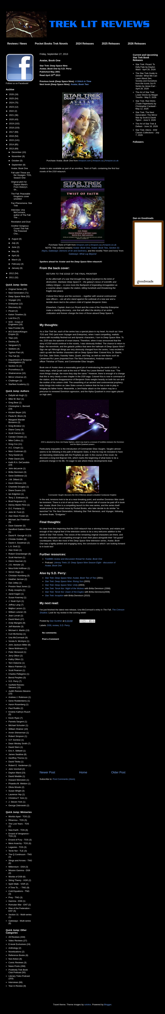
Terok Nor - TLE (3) (17, 851)
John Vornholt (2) (16, 769)
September (17, 164)
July (14, 243)
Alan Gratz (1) (15, 550)
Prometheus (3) (15, 369)
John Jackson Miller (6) (19, 645)
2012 (12, 273)
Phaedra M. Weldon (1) (19, 783)
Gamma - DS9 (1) (16, 901)
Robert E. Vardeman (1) (19, 765)
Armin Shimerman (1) (18, 732)
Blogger (107, 1004)
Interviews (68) (15, 982)
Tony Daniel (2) (15, 455)
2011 (12, 277)
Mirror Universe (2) (17, 377)
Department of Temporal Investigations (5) (19, 361)
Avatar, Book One (19, 168)
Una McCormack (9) (18, 637)
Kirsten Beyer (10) (17, 412)
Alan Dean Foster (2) (18, 516)
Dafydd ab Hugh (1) (17, 395)
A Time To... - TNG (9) (18, 887)
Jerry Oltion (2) (15, 655)
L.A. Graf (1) (14, 546)
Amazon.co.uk (111, 160)
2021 (12, 115)
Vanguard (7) (14, 345)
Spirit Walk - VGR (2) (18, 884)
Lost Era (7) (14, 318)
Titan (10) (12, 338)
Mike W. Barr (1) (16, 399)
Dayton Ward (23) (16, 772)
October (16, 160)
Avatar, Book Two (80, 84)
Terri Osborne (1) (16, 663)
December (17, 152)
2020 (12, 119)
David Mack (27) (16, 619)
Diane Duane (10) (16, 490)
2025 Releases (111, 43)
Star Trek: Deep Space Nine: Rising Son (64, 581)
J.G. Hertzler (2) (16, 564)
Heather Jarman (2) (17, 579)
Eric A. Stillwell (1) (17, 750)
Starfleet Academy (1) (18, 384)
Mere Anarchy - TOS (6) (19, 843)
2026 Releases (137, 43)
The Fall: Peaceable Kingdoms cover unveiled (20, 196)
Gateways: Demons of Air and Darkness (68, 251)
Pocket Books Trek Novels (51, 43)
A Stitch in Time (83, 81)
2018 (12, 127)
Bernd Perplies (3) (17, 677)
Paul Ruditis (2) (15, 708)
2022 (12, 111)
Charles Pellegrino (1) (18, 674)
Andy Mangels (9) (16, 623)
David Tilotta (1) (15, 761)
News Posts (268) (16, 966)
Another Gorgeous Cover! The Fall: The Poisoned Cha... (20, 230)
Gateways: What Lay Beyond (82, 254)
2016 (12, 136)
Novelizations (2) (16, 951)
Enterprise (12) (15, 303)
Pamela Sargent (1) (17, 721)
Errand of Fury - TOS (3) (20, 839)
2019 (12, 123)
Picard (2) (13, 311)
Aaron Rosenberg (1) (18, 704)
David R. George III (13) (19, 535)
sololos (87, 1004)
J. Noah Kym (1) (16, 601)
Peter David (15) (16, 458)
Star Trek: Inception (54, 595)
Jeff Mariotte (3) (15, 626)
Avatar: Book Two (99, 248)
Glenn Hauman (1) (17, 561)
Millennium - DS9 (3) (18, 867)
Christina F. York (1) (17, 798)
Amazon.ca (98, 160)
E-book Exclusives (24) (19, 944)
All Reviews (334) (16, 937)
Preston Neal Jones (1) (19, 586)
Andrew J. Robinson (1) (19, 697)
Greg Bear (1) (14, 402)
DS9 (49, 625)
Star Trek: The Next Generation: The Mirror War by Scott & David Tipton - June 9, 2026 (146, 116)
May (14, 251)
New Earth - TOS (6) (18, 830)
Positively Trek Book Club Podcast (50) (18, 971)
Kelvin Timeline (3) (17, 314)
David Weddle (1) (16, 776)
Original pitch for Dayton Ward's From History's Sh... (19, 186)
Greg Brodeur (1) (16, 426)
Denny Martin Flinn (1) (19, 505)
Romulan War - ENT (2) (19, 904)
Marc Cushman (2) (17, 451)
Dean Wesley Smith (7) (19, 743)
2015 (12, 140)
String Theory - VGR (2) (19, 880)
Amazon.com (84, 160)
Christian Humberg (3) (19, 575)
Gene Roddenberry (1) (19, 701)
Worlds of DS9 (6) (16, 876)
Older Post (118, 772)
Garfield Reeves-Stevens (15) (16, 686)
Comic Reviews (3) (17, 962)
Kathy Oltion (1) (15, 659)
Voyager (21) (14, 300)
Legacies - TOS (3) (17, 847)
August (15, 239)
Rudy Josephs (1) (16, 590)
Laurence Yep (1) (16, 794)
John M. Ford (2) (16, 512)
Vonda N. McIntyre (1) (18, 641)
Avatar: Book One (81, 248)
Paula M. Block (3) (17, 416)
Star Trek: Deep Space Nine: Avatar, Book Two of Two (70, 578)
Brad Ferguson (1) (17, 501)
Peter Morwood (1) (17, 652)
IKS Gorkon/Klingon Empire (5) (17, 333)
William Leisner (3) (17, 612)
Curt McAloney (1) (17, 634)
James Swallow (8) (17, 754)
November (17, 156)
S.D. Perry (65, 625)
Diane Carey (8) (16, 429)
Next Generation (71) (18, 293)
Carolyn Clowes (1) (17, 437)
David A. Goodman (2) (19, 543)
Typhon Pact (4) (16, 352)
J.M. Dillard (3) (15, 479)
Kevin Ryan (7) (15, 718)
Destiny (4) (13, 341)
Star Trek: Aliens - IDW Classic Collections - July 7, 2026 (147, 132)
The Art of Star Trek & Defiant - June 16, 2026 (146, 125)
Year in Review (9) (17, 986)
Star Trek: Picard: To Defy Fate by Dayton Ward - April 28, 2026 (145, 67)
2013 (12, 148)
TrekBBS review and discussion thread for (73, 559)
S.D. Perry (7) (14, 681)
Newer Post (47, 772)
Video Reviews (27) (17, 940)
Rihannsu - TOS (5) (17, 820)
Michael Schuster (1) (18, 725)
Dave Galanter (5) (16, 525)
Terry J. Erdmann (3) (18, 497)
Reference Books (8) (18, 955)
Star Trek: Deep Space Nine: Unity (61, 585)
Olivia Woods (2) (16, 787)
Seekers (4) (13, 349)
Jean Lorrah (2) (15, 615)
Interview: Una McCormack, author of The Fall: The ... (21, 214)
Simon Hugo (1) (15, 572)
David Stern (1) (15, 747)
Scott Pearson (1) (16, 670)
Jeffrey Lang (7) (15, 604)
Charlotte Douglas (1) (18, 486)
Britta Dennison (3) (17, 472)
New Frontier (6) (16, 328)
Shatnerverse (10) (17, 373)
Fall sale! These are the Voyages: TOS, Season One (21, 175)
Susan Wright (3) (16, 791)
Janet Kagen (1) (16, 594)
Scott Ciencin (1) (16, 433)
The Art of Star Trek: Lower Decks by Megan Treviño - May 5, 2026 (146, 95)
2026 (12, 94)
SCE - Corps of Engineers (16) (15, 323)
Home (83, 772)
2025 (12, 98)
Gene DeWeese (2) (17, 475)
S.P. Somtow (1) (16, 740)
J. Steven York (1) (16, 802)
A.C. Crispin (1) (15, 447)
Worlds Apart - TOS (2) (19, 816)
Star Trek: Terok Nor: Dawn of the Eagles (64, 592)
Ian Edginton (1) (16, 494)
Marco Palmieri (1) (17, 666)
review (55, 625)
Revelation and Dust (20, 221)
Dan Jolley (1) (15, 583)
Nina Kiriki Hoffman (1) (19, 568)
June (14, 247)
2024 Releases (85, 43)
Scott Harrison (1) (16, 557)
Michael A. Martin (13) (18, 630)
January (16, 268)
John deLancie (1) (17, 468)
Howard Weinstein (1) (18, 780)
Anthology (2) (14, 948)
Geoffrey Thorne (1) (17, 758)
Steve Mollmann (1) (17, 648)
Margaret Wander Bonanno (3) (16, 421)
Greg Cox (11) (15, 444)
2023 (12, 107)
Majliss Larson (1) (16, 608)
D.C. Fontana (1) (16, 508)
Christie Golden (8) (17, 539)
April (14, 255)
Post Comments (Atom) (64, 779)
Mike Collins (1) (15, 440)
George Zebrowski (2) (18, 805)
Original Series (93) (17, 289)
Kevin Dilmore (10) (17, 483)
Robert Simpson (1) (17, 736)
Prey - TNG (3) (15, 897)
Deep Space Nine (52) (19, 296)
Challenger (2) (15, 380)
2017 (12, 132)
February (16, 264)
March (15, 259)
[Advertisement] (82, 743)
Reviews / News (17, 43)
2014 (12, 144)
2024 (12, 102)
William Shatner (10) (18, 729)
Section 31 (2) (15, 366)
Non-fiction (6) (15, 959)
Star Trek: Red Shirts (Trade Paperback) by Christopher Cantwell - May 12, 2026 (146, 105)
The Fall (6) (13, 356)
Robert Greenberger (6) (19, 554)
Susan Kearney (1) (17, 597)
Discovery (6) (14, 307)
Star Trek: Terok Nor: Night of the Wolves (64, 588)
